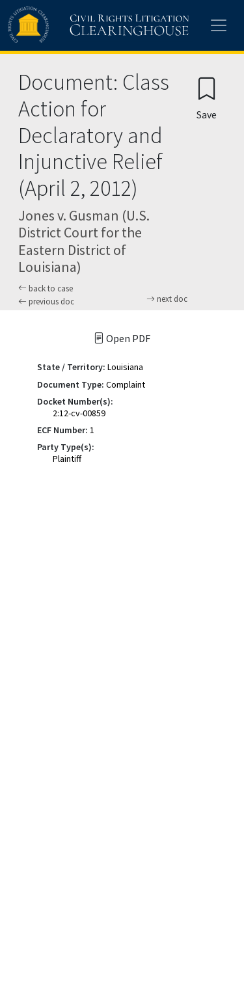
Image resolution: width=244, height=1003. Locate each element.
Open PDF (122, 338)
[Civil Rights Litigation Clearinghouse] (73, 25)
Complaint (125, 384)
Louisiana (125, 367)
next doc (166, 299)
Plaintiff (67, 458)
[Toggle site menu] (218, 25)
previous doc (46, 301)
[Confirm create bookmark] (206, 98)
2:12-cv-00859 (79, 413)
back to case (45, 288)
